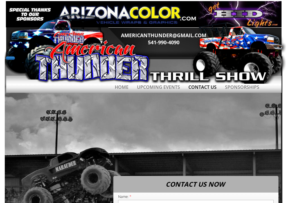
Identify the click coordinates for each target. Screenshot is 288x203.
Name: (124, 196)
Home (122, 87)
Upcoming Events (158, 87)
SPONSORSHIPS (242, 87)
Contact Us (202, 87)
